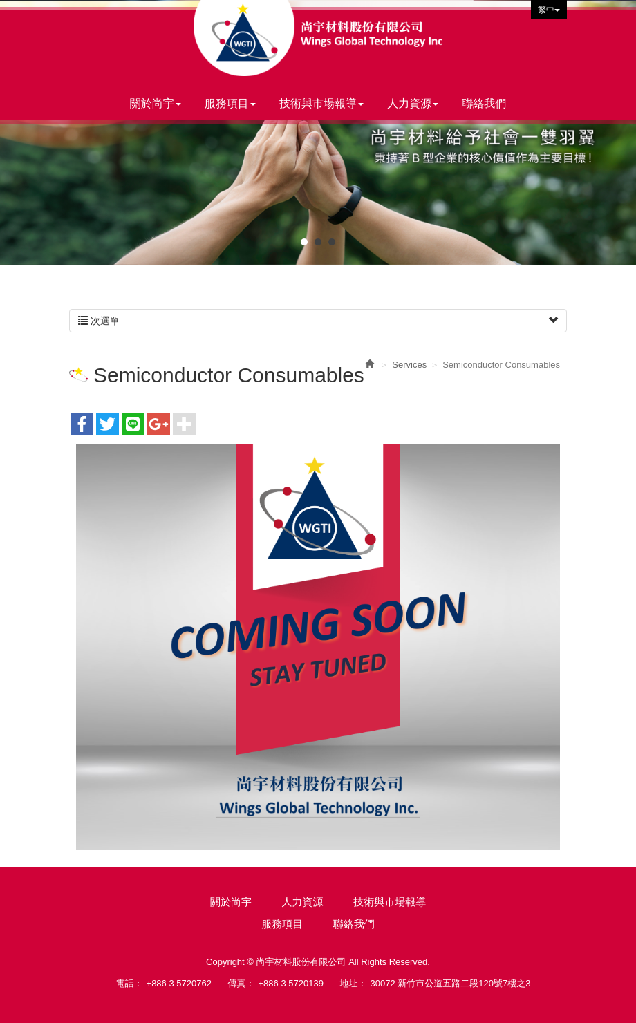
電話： (129, 983)
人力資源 (303, 902)
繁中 (549, 10)
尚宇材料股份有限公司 (318, 38)
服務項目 (282, 924)
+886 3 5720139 (291, 983)
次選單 (318, 321)
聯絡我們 (354, 924)
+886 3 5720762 (179, 983)
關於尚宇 (231, 902)
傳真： (241, 983)
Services (409, 364)
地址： (353, 983)
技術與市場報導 (389, 902)
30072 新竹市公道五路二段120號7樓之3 (451, 983)
